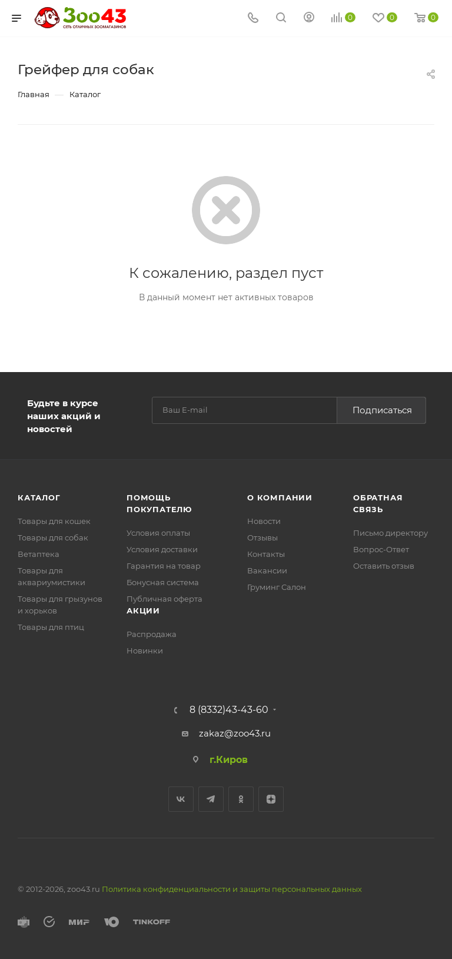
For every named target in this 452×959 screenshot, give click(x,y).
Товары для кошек (54, 521)
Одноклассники (241, 799)
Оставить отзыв (383, 565)
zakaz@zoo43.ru (235, 733)
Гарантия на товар (164, 565)
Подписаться (382, 410)
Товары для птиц (51, 627)
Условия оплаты (158, 532)
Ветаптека (38, 554)
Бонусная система (163, 582)
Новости (264, 521)
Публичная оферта (164, 598)
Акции (143, 610)
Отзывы (262, 537)
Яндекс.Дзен (271, 799)
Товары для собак (53, 537)
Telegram (211, 799)
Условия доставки (162, 549)
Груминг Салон (276, 587)
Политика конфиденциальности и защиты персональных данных (232, 889)
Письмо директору (390, 532)
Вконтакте (181, 799)
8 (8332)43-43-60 (229, 710)
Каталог (39, 497)
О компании (280, 497)
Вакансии (267, 570)
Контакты (266, 554)
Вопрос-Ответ (381, 549)
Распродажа (152, 634)
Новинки (145, 650)
